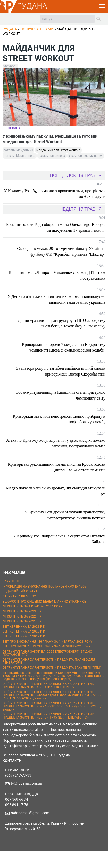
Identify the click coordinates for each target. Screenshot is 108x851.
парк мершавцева (52, 156)
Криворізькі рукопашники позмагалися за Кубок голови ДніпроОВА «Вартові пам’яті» (56, 467)
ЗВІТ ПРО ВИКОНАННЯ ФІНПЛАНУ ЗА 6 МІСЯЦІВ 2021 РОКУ (47, 646)
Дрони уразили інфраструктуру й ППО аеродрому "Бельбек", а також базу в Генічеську (61, 323)
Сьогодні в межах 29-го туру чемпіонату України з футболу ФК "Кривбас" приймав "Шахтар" (61, 251)
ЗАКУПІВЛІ (11, 581)
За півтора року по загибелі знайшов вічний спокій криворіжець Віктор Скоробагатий (60, 371)
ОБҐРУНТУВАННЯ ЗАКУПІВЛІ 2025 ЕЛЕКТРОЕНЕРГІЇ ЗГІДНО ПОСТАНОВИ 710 (47, 653)
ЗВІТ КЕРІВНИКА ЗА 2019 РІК (24, 636)
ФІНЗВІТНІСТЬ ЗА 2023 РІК (22, 611)
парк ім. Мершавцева (19, 156)
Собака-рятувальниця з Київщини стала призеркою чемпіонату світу (60, 395)
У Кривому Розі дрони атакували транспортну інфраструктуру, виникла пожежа (64, 515)
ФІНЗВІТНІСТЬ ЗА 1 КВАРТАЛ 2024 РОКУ (32, 606)
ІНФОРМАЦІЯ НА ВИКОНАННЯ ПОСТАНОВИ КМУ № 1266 (44, 586)
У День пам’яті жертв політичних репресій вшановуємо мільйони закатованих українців (56, 299)
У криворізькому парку (86, 156)
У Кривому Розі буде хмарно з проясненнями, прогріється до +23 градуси (54, 194)
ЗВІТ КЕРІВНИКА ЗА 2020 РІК (24, 631)
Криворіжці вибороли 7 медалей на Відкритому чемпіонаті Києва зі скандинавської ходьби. (63, 347)
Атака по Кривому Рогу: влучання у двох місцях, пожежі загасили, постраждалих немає (55, 443)
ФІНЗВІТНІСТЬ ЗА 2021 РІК (22, 621)
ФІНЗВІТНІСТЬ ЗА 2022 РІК (22, 616)
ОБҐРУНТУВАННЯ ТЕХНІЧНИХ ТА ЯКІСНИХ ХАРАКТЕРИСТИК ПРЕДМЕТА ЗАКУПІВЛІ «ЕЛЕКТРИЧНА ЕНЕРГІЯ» (48, 685)
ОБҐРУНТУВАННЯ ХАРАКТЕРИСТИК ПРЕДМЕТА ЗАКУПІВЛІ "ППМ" (52, 667)
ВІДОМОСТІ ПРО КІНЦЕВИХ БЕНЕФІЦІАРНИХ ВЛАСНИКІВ (44, 601)
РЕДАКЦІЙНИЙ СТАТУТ (20, 591)
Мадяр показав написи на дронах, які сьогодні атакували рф (55, 491)
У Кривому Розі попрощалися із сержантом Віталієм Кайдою (59, 539)
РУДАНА (32, 6)
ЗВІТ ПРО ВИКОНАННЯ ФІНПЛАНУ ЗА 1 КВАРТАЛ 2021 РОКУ (48, 641)
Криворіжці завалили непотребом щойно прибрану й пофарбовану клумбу (59, 419)
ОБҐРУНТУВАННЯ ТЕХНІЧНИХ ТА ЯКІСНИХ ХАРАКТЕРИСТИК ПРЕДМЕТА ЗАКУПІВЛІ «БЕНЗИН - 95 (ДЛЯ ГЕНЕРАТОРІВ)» (48, 716)
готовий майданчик (18, 150)
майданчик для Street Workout (58, 150)
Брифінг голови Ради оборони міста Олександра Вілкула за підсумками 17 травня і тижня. (55, 227)
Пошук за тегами (36, 29)
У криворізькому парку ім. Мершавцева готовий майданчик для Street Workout (50, 139)
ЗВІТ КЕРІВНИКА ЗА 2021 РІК (24, 626)
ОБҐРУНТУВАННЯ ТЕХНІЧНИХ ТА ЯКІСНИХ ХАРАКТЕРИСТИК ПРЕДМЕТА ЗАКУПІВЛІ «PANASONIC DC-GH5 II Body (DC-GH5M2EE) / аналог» (52, 706)
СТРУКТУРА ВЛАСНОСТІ (20, 596)
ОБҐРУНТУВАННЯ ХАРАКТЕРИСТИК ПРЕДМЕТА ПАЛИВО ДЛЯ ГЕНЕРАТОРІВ (49, 661)
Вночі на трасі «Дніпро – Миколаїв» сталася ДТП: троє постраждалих (57, 275)
